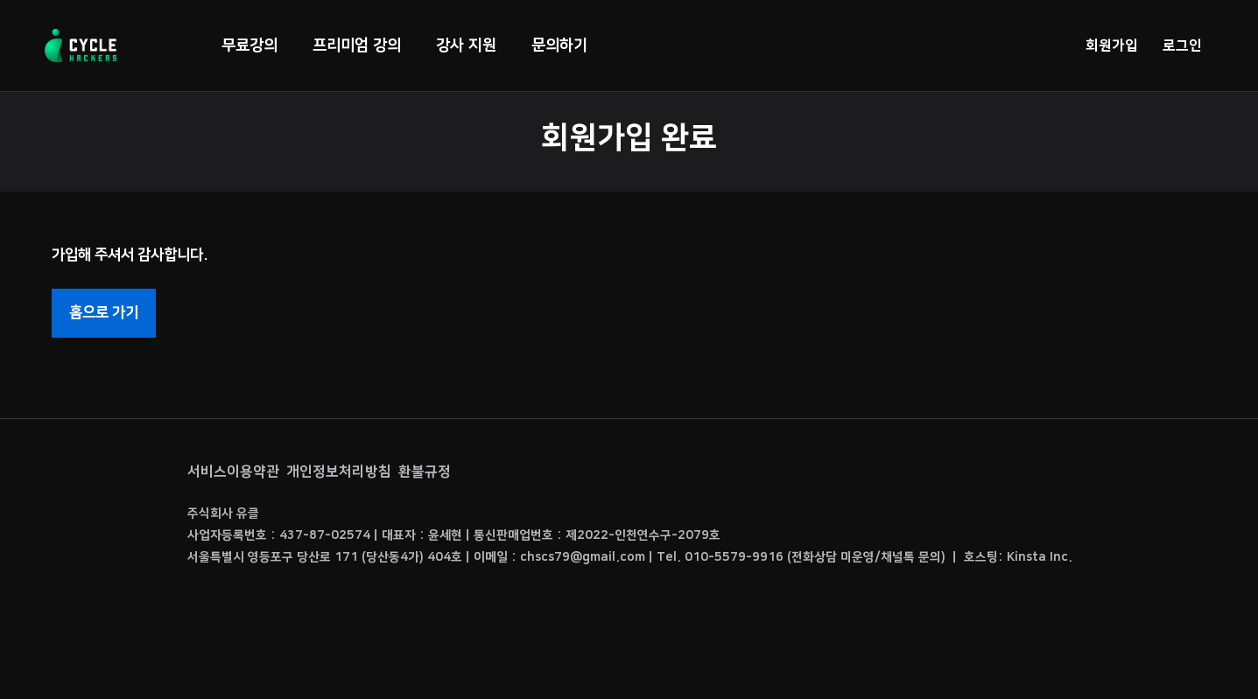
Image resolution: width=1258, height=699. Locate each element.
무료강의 (249, 45)
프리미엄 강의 (357, 45)
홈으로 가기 (103, 312)
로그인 (1182, 45)
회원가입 (1112, 45)
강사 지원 (466, 45)
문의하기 (559, 45)
